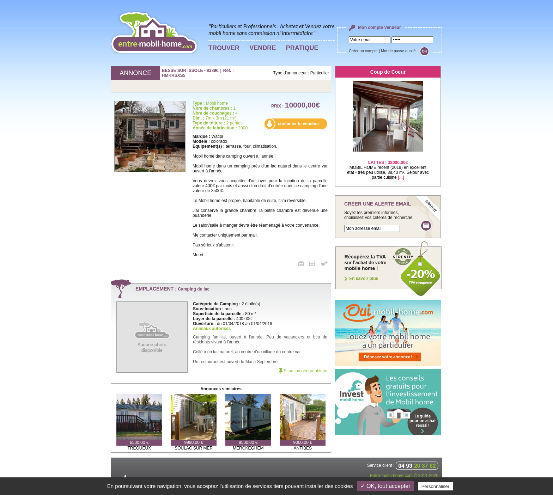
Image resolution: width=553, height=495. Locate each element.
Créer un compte (363, 51)
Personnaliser (435, 486)
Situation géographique (303, 370)
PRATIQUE (302, 47)
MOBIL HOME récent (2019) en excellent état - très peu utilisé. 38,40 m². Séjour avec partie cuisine (388, 165)
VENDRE (262, 47)
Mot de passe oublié (398, 51)
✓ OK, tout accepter (385, 486)
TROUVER (223, 47)
